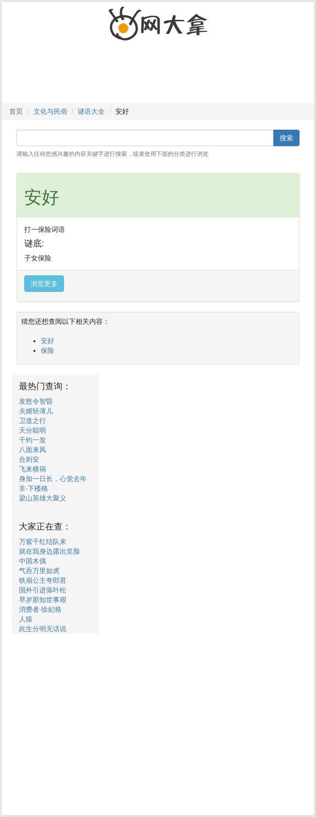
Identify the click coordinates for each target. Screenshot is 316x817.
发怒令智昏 (36, 401)
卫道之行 (32, 420)
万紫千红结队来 (42, 541)
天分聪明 (32, 430)
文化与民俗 (50, 111)
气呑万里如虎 (39, 571)
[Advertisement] (155, 76)
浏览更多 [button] (44, 283)
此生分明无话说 (42, 629)
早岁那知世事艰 (42, 600)
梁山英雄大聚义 (42, 498)
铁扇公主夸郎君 (42, 580)
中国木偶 (32, 561)
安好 (47, 341)
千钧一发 (32, 440)
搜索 (286, 138)
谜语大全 (91, 111)
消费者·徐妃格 (40, 609)
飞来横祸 (32, 469)
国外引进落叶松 (42, 590)
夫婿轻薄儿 (36, 411)
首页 (16, 111)
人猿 (25, 619)
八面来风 (32, 450)
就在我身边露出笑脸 (49, 551)
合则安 (29, 459)
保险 (47, 350)
